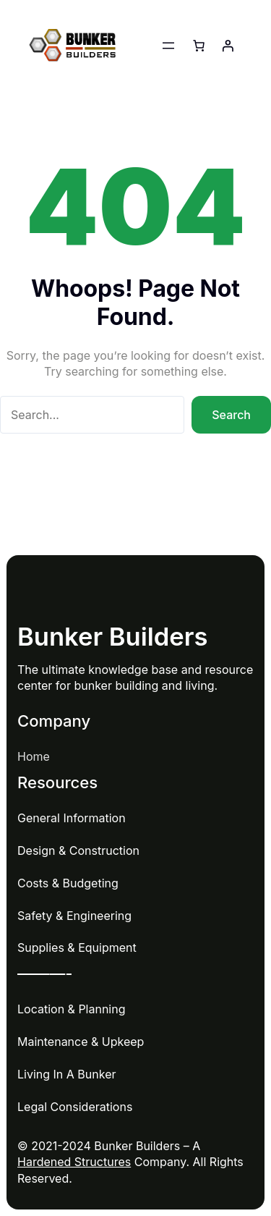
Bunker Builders (112, 636)
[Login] (227, 45)
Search (231, 415)
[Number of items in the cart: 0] (198, 45)
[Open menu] (168, 45)
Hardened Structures (74, 1161)
